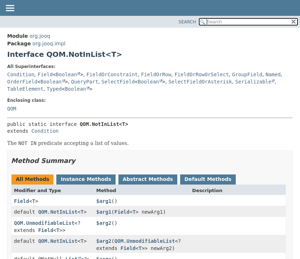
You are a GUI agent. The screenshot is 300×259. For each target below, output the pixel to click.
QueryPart (84, 82)
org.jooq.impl (48, 43)
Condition (20, 74)
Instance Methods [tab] (86, 179)
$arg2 (103, 223)
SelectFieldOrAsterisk (200, 82)
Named (273, 74)
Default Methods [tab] (207, 179)
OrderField (22, 82)
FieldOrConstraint (112, 74)
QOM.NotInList (58, 212)
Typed (54, 89)
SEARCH (187, 21)
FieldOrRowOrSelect (201, 74)
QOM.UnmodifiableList (44, 223)
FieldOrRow (156, 74)
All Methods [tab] (32, 179)
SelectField (118, 82)
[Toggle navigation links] (10, 9)
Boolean (66, 74)
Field (45, 74)
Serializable (253, 82)
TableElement (25, 89)
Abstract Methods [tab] (148, 179)
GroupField (247, 74)
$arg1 (103, 201)
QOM (11, 109)
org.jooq (39, 36)
